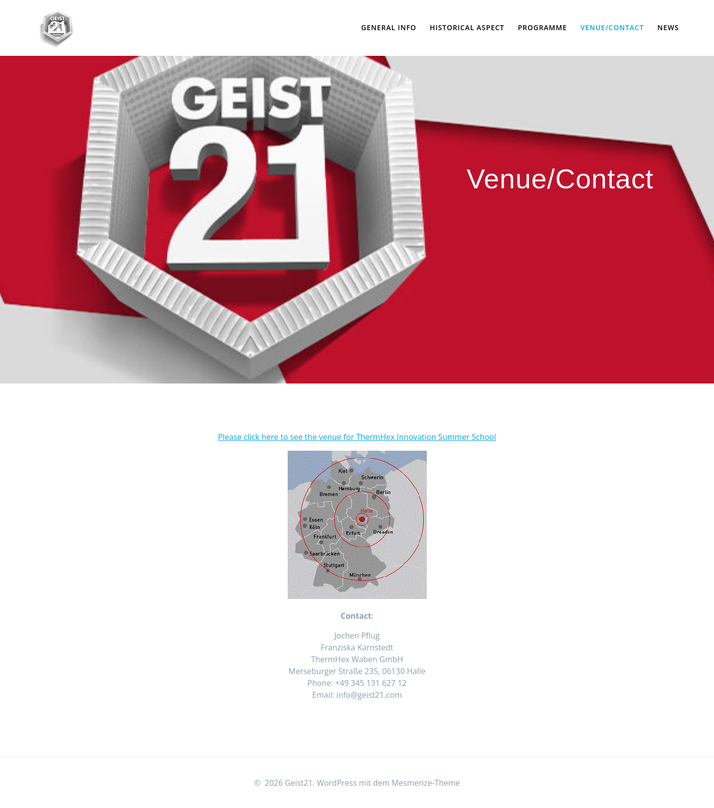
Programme (542, 27)
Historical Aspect (467, 27)
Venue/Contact (612, 27)
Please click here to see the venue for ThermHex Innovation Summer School (357, 436)
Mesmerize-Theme (426, 782)
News (668, 27)
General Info (388, 27)
